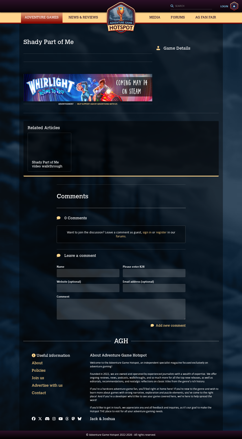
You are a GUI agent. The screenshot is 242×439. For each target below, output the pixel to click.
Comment (63, 297)
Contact (39, 393)
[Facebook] (34, 419)
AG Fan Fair (205, 17)
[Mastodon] (73, 419)
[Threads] (67, 419)
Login (224, 6)
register (161, 232)
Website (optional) (69, 282)
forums (120, 236)
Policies (38, 370)
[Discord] (47, 419)
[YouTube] (61, 419)
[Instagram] (54, 419)
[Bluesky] (79, 419)
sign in (147, 232)
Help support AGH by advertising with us (97, 104)
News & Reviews (83, 17)
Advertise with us (47, 385)
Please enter (134, 267)
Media (154, 17)
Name (60, 267)
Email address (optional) (138, 282)
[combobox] (191, 6)
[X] (40, 419)
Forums (178, 17)
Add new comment (168, 325)
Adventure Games (42, 17)
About (37, 363)
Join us (38, 378)
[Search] (191, 6)
